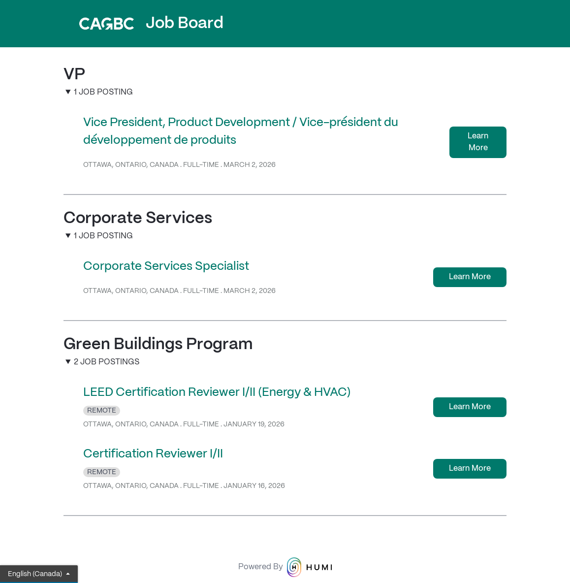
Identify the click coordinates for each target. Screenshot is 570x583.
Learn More (478, 142)
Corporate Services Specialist (166, 266)
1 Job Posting (103, 92)
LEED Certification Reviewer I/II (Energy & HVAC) (217, 392)
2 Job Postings (106, 362)
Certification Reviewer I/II (153, 454)
